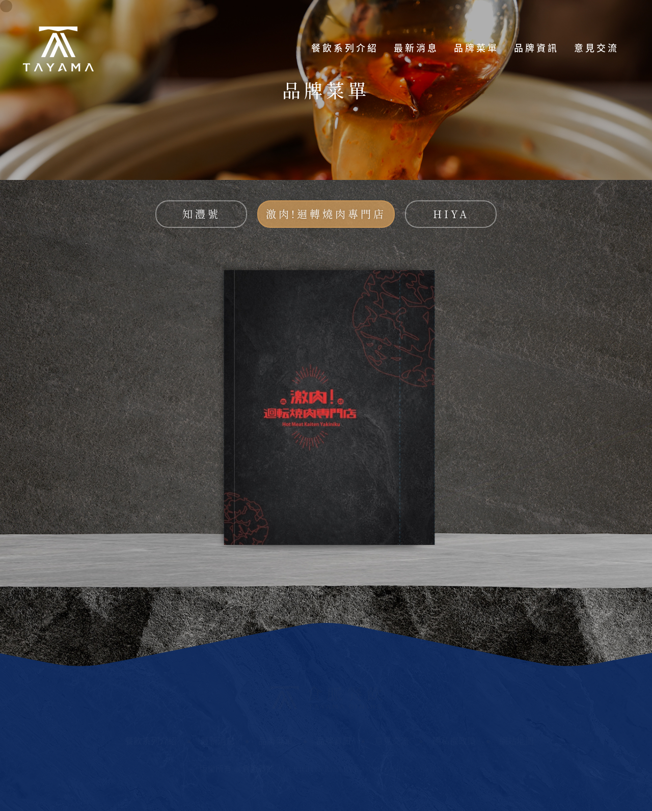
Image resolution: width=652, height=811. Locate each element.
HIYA (451, 213)
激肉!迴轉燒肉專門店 (326, 213)
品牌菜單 (476, 48)
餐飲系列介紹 (344, 48)
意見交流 (596, 48)
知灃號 (201, 213)
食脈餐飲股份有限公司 (58, 48)
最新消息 (416, 48)
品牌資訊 (536, 48)
